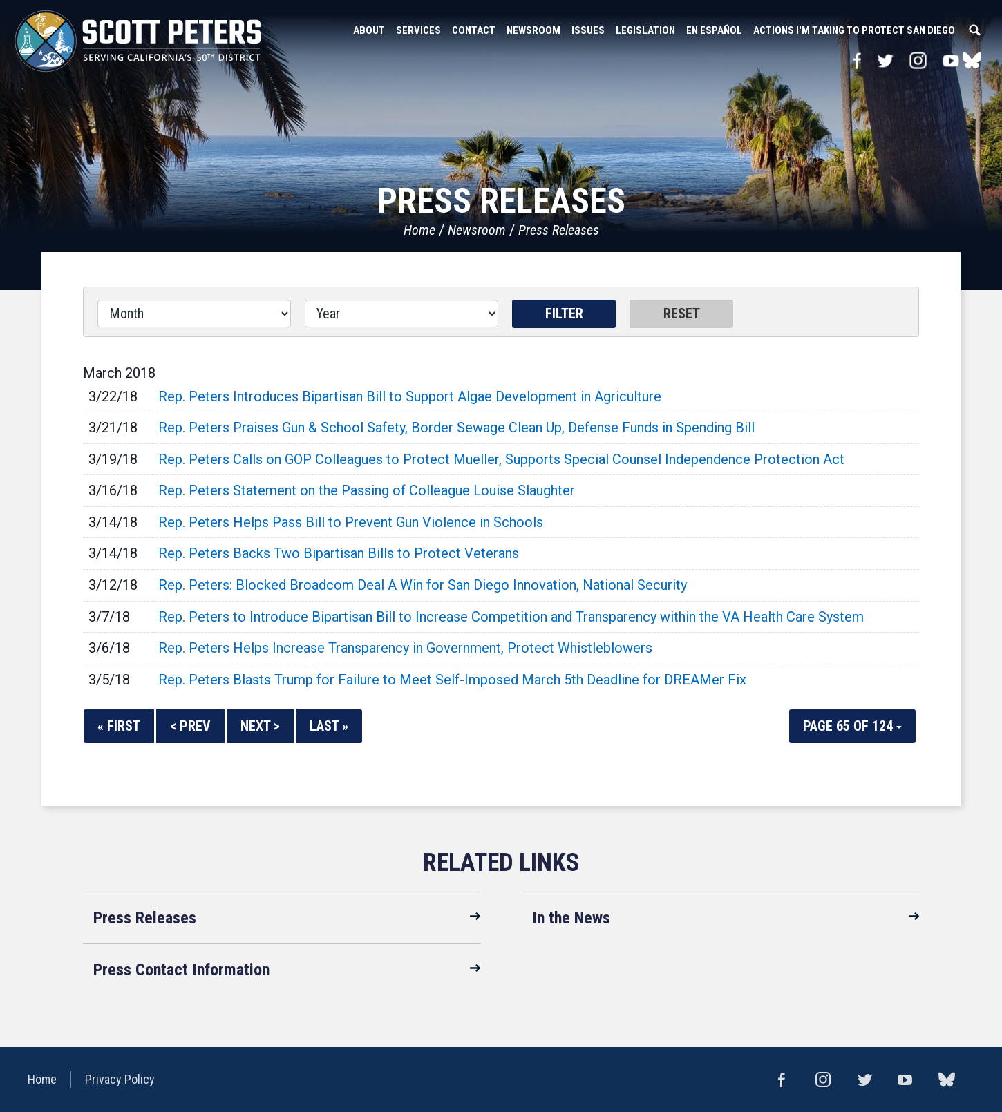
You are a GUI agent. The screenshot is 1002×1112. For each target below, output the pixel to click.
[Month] (194, 313)
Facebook (857, 60)
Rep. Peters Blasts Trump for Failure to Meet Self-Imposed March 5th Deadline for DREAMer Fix (452, 679)
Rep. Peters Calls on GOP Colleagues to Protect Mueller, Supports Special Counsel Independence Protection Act (501, 459)
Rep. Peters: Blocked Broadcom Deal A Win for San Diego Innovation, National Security (422, 585)
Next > (260, 726)
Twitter (884, 60)
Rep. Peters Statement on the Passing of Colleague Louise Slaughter (366, 490)
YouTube (951, 60)
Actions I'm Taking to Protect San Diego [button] (854, 30)
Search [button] (974, 30)
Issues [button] (588, 30)
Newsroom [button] (533, 30)
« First (118, 726)
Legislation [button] (645, 30)
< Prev (190, 726)
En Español (714, 30)
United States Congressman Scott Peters (138, 41)
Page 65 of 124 (852, 726)
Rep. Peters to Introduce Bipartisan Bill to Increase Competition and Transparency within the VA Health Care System (511, 616)
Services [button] (418, 30)
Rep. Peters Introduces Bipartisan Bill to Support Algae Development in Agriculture (409, 396)
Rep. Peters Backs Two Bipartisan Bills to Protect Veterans (338, 553)
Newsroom (477, 230)
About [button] (369, 30)
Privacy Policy (120, 1079)
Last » (329, 726)
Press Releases (558, 230)
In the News (571, 918)
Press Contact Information (181, 969)
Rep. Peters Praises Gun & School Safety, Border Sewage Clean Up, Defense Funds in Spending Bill (456, 427)
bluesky (972, 60)
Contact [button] (473, 30)
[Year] (401, 313)
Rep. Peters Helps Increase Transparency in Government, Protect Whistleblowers (405, 648)
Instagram (918, 60)
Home (419, 230)
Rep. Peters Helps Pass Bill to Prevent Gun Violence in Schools (350, 522)
